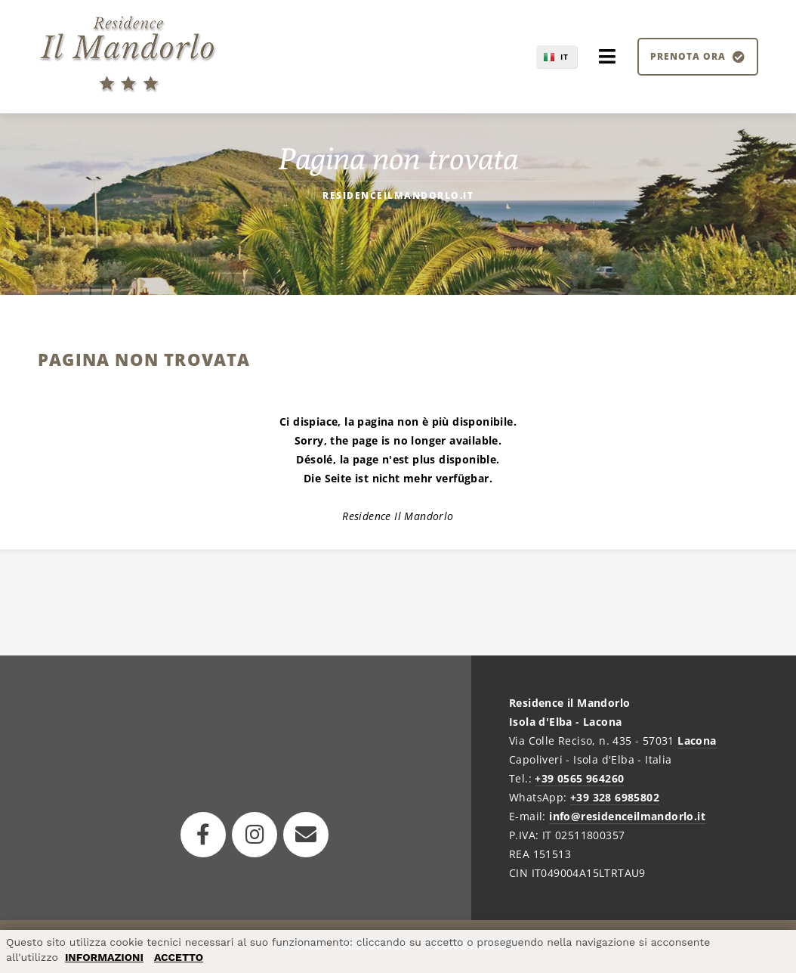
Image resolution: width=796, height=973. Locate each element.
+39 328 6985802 (614, 797)
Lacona (696, 740)
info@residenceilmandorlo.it (627, 816)
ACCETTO (178, 957)
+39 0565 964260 (579, 778)
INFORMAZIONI (104, 957)
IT (564, 56)
